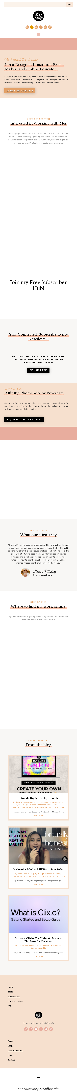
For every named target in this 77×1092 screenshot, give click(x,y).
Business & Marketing (52, 874)
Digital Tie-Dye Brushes (26, 805)
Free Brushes (14, 996)
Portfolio (12, 1041)
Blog (10, 1055)
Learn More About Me (20, 90)
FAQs (10, 1006)
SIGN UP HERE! (38, 370)
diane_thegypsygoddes (26, 802)
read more (38, 815)
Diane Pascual (23, 874)
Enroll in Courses (15, 1001)
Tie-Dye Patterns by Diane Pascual (36, 807)
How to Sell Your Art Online (53, 876)
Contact (11, 1060)
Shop (10, 1046)
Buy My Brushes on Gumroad (24, 419)
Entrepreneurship (33, 876)
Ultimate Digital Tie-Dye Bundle (38, 798)
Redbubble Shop (15, 1050)
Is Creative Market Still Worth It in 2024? (38, 869)
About (10, 992)
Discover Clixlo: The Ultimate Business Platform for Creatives (38, 940)
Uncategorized (58, 807)
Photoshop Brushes (45, 805)
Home (10, 987)
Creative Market (56, 802)
